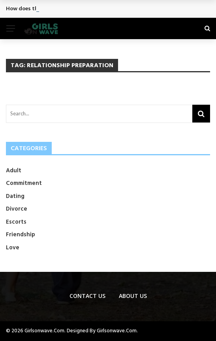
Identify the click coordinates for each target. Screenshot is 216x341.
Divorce (16, 209)
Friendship (20, 234)
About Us (133, 296)
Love (12, 247)
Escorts (16, 222)
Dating (15, 196)
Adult (13, 170)
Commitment (24, 183)
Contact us (87, 296)
